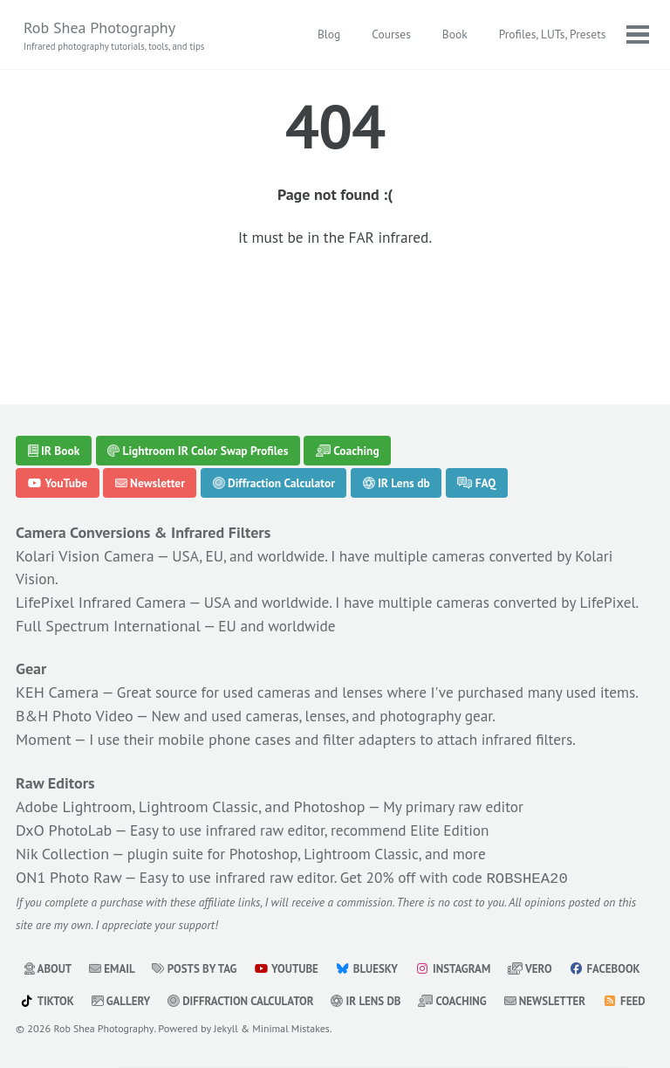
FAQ (477, 400)
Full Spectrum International (108, 567)
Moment (44, 706)
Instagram (463, 936)
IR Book (54, 367)
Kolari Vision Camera (85, 473)
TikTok (139, 968)
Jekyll (230, 1028)
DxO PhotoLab (64, 797)
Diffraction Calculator (274, 400)
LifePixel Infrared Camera (101, 520)
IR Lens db (396, 400)
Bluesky (376, 936)
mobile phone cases (227, 706)
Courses (390, 35)
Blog (328, 35)
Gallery (213, 968)
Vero (543, 936)
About (48, 936)
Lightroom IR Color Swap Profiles (197, 367)
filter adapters (374, 706)
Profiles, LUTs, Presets (551, 35)
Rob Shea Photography (118, 35)
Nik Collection (62, 820)
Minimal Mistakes (296, 1028)
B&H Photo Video (74, 682)
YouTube (58, 400)
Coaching (347, 367)
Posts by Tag (199, 936)
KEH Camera (57, 635)
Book (453, 35)
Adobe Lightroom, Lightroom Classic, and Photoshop (191, 773)
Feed (144, 1001)
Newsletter (150, 400)
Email (114, 936)
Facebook (56, 968)
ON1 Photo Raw (68, 844)
